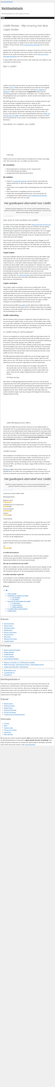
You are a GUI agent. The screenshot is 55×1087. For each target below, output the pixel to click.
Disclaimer (7, 732)
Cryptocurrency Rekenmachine (14, 714)
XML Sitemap (8, 734)
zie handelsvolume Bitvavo (38, 195)
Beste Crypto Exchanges (12, 650)
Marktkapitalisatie (12, 8)
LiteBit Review (8, 654)
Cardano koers (9, 641)
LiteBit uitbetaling (17, 607)
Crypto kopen (16, 603)
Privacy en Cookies (10, 730)
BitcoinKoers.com (10, 670)
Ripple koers (8, 630)
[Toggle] (6, 590)
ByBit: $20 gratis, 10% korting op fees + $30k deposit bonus (24, 665)
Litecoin (11, 87)
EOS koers (7, 637)
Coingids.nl (8, 675)
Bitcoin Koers (8, 704)
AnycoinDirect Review (11, 659)
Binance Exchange (10, 710)
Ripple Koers (8, 708)
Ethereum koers (9, 628)
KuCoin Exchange (10, 712)
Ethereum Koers (9, 706)
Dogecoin (42, 90)
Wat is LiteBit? (12, 594)
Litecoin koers (8, 634)
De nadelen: (15, 599)
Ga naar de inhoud (7, 2)
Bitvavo (7, 469)
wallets (23, 305)
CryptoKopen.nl (9, 673)
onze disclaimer (30, 745)
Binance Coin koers (10, 639)
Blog (5, 726)
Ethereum (6, 92)
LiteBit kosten (12, 611)
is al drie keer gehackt (19, 181)
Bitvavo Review (9, 652)
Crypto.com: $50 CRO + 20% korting (16, 667)
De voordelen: (16, 597)
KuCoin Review (9, 657)
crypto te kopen (24, 275)
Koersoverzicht (9, 624)
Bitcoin (36, 90)
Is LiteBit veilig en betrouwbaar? (18, 609)
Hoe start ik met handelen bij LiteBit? (19, 601)
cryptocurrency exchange (32, 45)
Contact (6, 723)
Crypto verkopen (17, 605)
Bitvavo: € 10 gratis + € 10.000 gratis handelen (19, 662)
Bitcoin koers (8, 626)
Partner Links (8, 728)
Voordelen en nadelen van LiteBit (18, 595)
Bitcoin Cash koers (10, 632)
